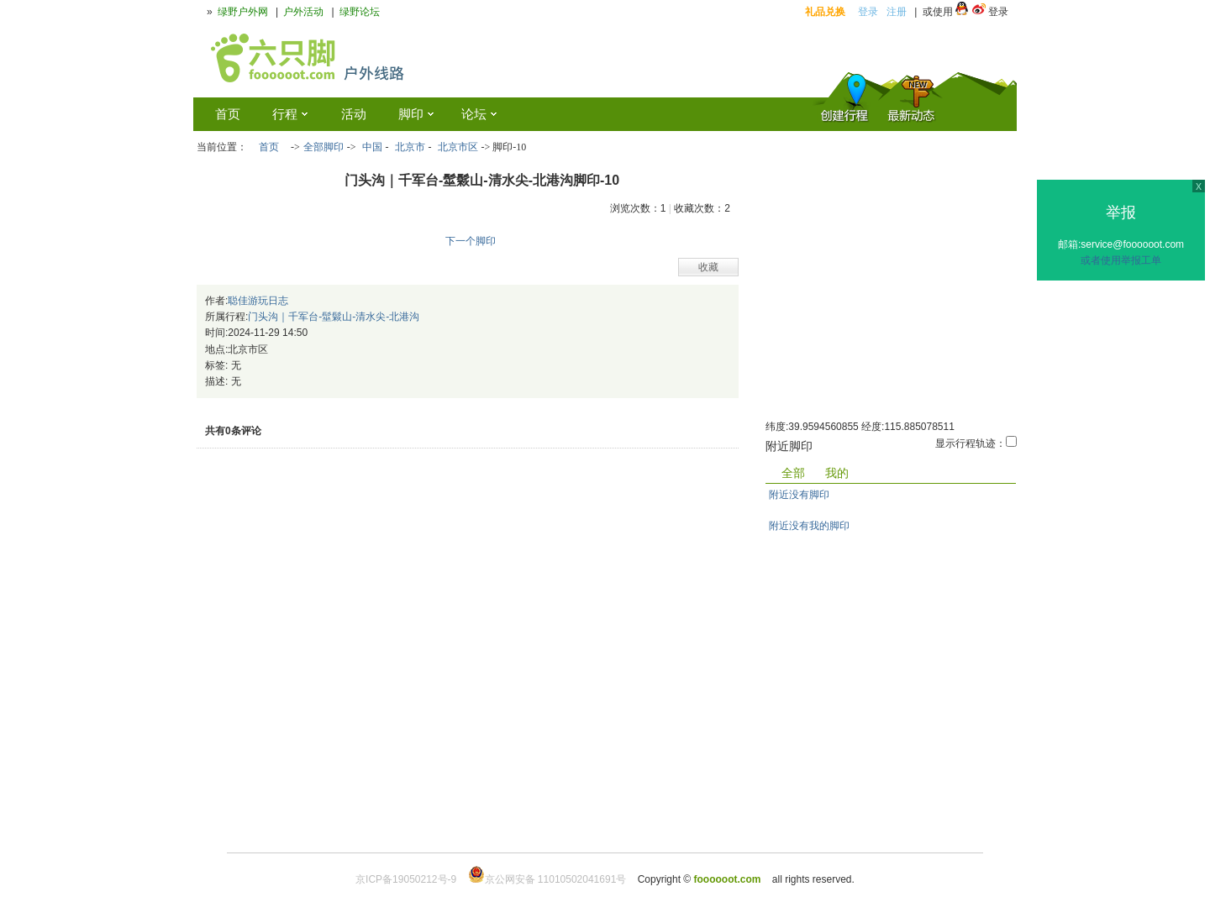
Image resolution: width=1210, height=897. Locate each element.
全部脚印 (323, 147)
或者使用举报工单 (1121, 260)
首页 (269, 147)
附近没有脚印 (799, 495)
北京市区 (458, 147)
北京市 (410, 147)
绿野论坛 (359, 12)
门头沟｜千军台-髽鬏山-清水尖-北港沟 (333, 317)
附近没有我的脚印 (809, 526)
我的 (837, 473)
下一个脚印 (470, 241)
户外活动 (303, 12)
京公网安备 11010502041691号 (547, 879)
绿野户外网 (243, 12)
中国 (372, 147)
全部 (793, 473)
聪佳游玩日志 (258, 301)
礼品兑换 (825, 12)
